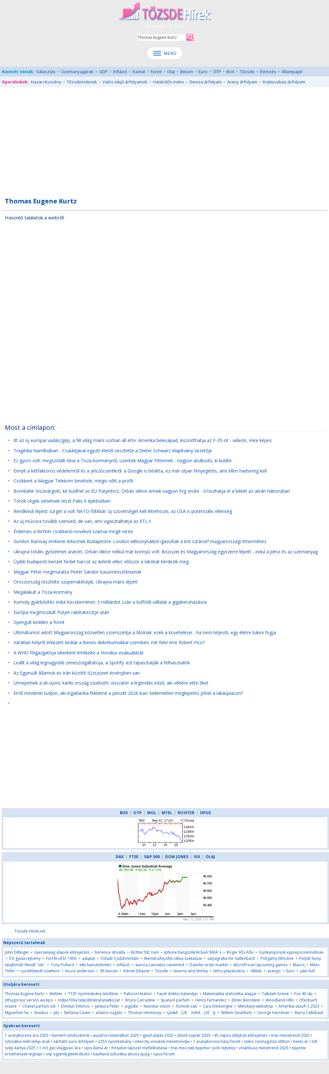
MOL (151, 812)
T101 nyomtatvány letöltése (93, 993)
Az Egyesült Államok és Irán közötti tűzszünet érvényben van (76, 673)
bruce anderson (79, 971)
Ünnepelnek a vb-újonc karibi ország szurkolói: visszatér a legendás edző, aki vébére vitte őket (111, 683)
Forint (156, 71)
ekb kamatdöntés (95, 964)
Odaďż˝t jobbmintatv (120, 958)
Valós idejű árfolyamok (124, 82)
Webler (56, 993)
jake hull (307, 971)
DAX (120, 856)
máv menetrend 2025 (290, 1035)
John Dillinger (17, 952)
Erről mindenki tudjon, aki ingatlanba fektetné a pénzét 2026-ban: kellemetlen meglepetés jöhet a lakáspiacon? (128, 693)
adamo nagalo (109, 1012)
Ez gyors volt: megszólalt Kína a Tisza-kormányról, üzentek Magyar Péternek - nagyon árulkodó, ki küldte (122, 460)
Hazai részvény (46, 82)
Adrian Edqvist (136, 971)
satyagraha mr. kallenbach (231, 958)
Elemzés (268, 71)
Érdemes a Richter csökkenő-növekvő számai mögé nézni (73, 531)
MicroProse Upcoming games (261, 964)
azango (274, 971)
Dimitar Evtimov (75, 1006)
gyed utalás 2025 (158, 1035)
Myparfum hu (17, 1012)
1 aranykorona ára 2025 (27, 1035)
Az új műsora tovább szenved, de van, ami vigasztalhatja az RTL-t (82, 521)
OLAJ (210, 856)
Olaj (171, 71)
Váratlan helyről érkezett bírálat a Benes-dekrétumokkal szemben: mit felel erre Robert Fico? (109, 642)
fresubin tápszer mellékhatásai (139, 1048)
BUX (231, 71)
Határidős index (168, 82)
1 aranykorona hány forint (216, 1041)
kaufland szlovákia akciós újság (121, 1054)
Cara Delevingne (218, 1006)
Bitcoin (186, 71)
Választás (46, 71)
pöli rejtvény (224, 1048)
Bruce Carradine (140, 1000)
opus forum (164, 1054)
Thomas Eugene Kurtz (24, 993)
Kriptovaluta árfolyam (284, 82)
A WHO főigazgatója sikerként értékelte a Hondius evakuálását (78, 653)
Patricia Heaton (138, 993)
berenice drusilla (110, 952)
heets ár (300, 1041)
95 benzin (109, 971)
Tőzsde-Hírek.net (29, 931)
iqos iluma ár (96, 1048)
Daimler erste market (209, 964)
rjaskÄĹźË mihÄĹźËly (191, 1012)
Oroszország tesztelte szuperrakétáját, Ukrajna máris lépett (75, 582)
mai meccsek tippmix (190, 1048)
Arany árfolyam (242, 82)
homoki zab (186, 1006)
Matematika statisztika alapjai (229, 993)
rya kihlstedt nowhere (40, 971)
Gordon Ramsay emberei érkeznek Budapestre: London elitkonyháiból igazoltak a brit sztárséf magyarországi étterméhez (139, 541)
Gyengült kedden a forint (39, 622)
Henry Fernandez (210, 1000)
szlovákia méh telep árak (27, 1041)
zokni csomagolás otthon (267, 1041)
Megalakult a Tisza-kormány (42, 592)
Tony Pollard (62, 964)
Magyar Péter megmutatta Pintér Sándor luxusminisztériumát (77, 572)
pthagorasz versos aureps (29, 1000)
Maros (299, 964)
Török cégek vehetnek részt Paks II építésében (62, 501)
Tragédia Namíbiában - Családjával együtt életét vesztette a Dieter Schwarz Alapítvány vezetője (112, 450)
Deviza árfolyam (206, 82)
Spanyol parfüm (175, 1000)
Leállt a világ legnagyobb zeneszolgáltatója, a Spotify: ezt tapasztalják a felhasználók (101, 663)
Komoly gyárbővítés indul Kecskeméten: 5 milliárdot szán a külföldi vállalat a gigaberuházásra (110, 602)
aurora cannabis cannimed (159, 964)
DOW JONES (176, 856)
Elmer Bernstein (246, 1000)
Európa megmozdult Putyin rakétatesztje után (61, 612)
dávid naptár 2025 (193, 1035)
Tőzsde (247, 71)
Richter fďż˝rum (145, 952)
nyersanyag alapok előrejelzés (61, 952)
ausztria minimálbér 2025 (116, 1035)
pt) (56, 1012)
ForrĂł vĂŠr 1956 (61, 958)
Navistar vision (157, 1006)
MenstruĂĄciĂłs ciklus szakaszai (173, 958)
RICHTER (186, 812)
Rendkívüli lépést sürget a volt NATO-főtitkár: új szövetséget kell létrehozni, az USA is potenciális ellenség (122, 511)
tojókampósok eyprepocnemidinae (291, 952)
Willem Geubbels (236, 1012)
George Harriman (273, 1012)
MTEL (167, 812)
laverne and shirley (190, 971)
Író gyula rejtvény (24, 958)
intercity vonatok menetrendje (162, 1041)
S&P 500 (152, 856)
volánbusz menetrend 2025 (264, 1048)
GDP (103, 71)
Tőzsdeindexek (82, 82)
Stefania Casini (77, 1012)
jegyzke (131, 1006)
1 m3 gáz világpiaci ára (60, 1048)
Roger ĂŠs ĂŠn (240, 952)
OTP (217, 71)
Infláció (120, 71)
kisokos (41, 1012)
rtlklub (256, 971)
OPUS (205, 812)
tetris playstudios (229, 971)
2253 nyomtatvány (114, 1041)
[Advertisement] (164, 138)
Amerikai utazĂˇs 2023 (299, 1006)
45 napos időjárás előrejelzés (240, 1035)
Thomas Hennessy (144, 1012)
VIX (197, 856)
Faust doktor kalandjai (177, 993)
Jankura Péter (107, 1006)
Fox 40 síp (303, 993)
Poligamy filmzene (277, 958)
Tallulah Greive (275, 993)
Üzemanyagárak (77, 71)
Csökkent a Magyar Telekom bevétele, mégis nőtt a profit (73, 481)
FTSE (133, 856)
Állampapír (292, 71)
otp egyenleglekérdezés (68, 1054)
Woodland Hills (280, 1000)
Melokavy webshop (255, 1006)
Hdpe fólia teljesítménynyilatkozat (89, 1000)
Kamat (139, 71)
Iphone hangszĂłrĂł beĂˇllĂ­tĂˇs (192, 952)
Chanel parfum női (39, 1006)
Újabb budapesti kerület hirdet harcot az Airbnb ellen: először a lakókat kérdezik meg (101, 561)
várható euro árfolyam (73, 1041)
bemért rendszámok (70, 1035)
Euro (203, 71)
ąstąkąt (88, 958)
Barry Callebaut (309, 1012)
